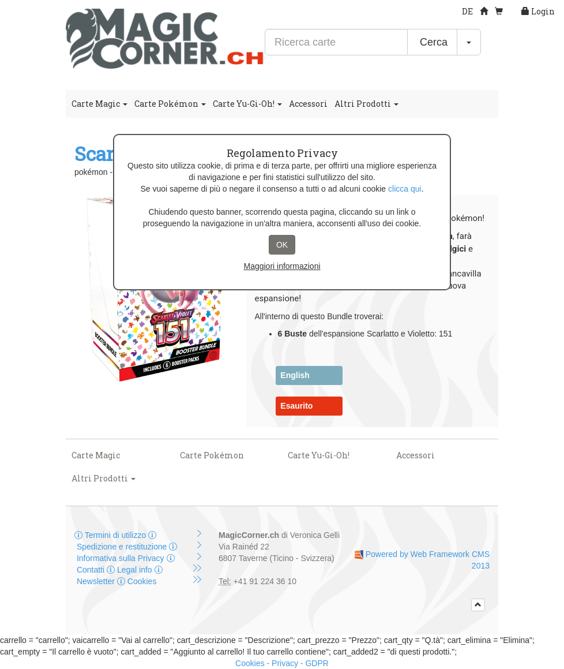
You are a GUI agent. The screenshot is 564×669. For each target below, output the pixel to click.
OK (282, 244)
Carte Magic (99, 103)
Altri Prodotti (366, 103)
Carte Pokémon (170, 103)
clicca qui (405, 188)
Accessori (308, 103)
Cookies (136, 581)
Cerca (432, 42)
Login (538, 11)
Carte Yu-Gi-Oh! (247, 103)
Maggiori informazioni (281, 266)
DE (467, 11)
